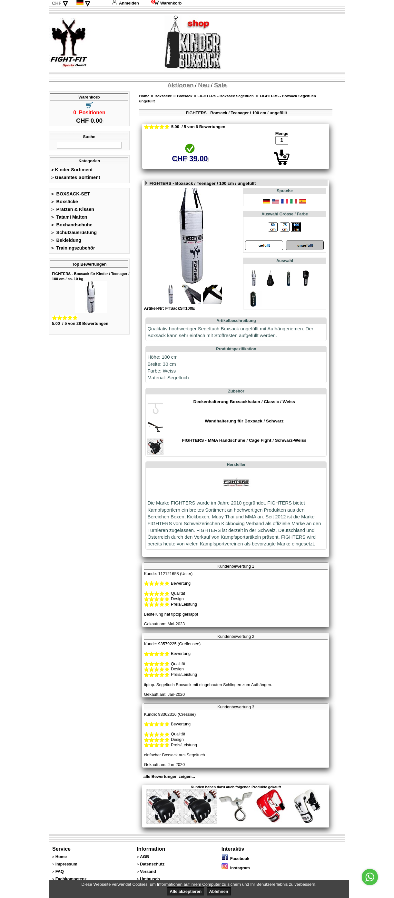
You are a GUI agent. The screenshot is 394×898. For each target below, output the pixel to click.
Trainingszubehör (73, 247)
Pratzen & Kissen (72, 209)
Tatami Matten (69, 217)
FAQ (59, 871)
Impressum (66, 864)
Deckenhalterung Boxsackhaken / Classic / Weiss (244, 401)
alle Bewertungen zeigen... (169, 776)
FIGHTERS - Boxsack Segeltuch (226, 96)
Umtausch (150, 878)
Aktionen (180, 85)
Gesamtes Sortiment (75, 177)
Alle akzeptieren (186, 891)
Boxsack (184, 96)
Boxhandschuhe (72, 224)
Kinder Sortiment (72, 169)
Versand (148, 871)
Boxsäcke (64, 201)
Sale (220, 85)
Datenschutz (152, 864)
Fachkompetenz (71, 878)
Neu (204, 85)
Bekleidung (66, 240)
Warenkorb (166, 3)
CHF (57, 3)
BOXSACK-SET (70, 193)
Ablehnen (218, 891)
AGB (144, 856)
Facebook (236, 858)
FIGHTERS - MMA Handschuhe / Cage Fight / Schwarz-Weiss (244, 440)
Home (144, 96)
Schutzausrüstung (74, 232)
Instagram (236, 867)
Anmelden (125, 3)
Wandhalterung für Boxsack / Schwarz (244, 421)
